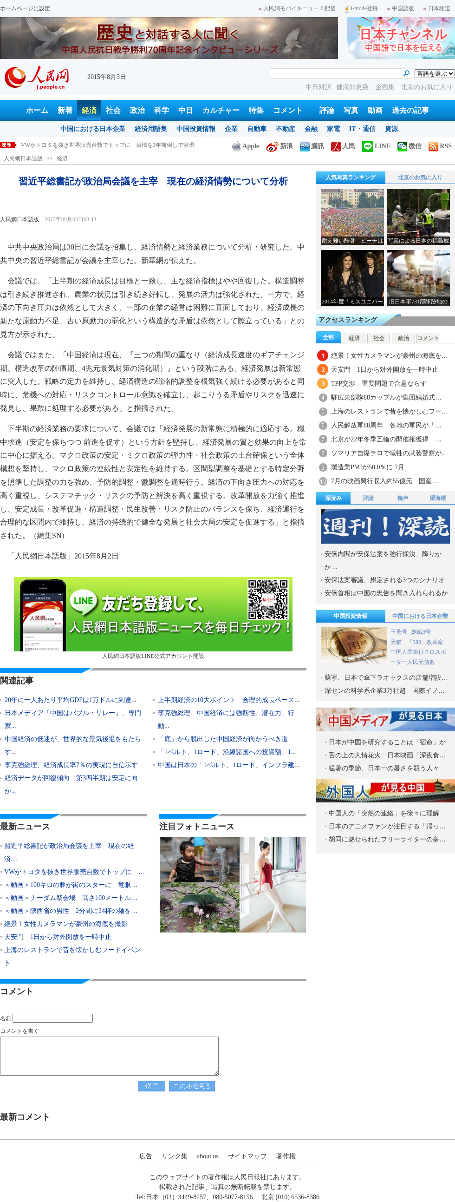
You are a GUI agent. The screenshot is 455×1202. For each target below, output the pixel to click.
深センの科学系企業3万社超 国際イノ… (385, 690)
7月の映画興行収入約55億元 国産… (384, 481)
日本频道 (436, 8)
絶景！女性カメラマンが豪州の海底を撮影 (66, 923)
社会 (113, 110)
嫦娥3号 (421, 632)
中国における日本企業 (92, 128)
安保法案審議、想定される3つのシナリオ (385, 580)
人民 (343, 146)
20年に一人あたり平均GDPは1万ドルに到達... (70, 699)
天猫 (396, 642)
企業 (231, 128)
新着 (65, 110)
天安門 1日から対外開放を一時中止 (57, 936)
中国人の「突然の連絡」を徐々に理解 (384, 813)
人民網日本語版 (23, 158)
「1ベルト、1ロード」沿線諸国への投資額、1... (227, 752)
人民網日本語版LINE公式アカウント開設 (153, 618)
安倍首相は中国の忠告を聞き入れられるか (386, 593)
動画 (375, 110)
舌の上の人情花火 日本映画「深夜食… (387, 755)
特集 (256, 110)
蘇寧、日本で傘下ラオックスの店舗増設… (386, 677)
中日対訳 (319, 87)
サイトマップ (247, 1156)
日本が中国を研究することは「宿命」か (387, 742)
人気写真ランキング (350, 177)
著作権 (286, 1156)
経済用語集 (151, 128)
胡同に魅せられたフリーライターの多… (387, 839)
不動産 (285, 128)
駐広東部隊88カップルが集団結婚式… (386, 397)
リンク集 (175, 1156)
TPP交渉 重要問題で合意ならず (379, 383)
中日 (185, 110)
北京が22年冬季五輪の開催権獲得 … (386, 439)
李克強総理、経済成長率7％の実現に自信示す (71, 765)
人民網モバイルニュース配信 (297, 8)
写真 (351, 110)
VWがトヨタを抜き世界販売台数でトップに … (74, 871)
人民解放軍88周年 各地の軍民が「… (386, 425)
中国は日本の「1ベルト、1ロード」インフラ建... (228, 765)
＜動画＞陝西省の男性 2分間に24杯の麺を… (70, 910)
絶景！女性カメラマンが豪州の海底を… (389, 355)
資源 (391, 128)
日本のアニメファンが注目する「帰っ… (387, 826)
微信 (409, 146)
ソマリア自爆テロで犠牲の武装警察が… (389, 453)
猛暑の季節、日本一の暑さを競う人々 (384, 768)
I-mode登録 (361, 8)
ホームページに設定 (25, 8)
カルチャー (221, 110)
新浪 (279, 146)
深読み (333, 498)
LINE (376, 146)
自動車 (256, 128)
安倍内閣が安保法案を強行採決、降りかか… (383, 561)
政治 (137, 110)
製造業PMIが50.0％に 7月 (367, 467)
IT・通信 (362, 128)
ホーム (37, 110)
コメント (288, 110)
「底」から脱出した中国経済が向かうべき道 (223, 739)
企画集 (385, 87)
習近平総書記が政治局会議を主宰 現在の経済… (69, 852)
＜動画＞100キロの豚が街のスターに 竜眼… (70, 884)
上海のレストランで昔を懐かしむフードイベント (72, 956)
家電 (333, 128)
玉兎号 (398, 632)
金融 (311, 128)
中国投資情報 (195, 128)
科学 (161, 110)
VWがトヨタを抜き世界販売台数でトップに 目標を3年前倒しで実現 (108, 145)
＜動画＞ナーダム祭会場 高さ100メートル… (70, 897)
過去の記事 (410, 110)
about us (208, 1156)
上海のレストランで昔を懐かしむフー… (389, 411)
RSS (440, 146)
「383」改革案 (425, 642)
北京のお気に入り (427, 87)
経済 (89, 110)
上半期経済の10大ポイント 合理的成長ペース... (228, 699)
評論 (326, 110)
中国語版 (400, 8)
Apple (245, 146)
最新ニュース (25, 826)
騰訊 (312, 146)
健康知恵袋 (353, 87)
